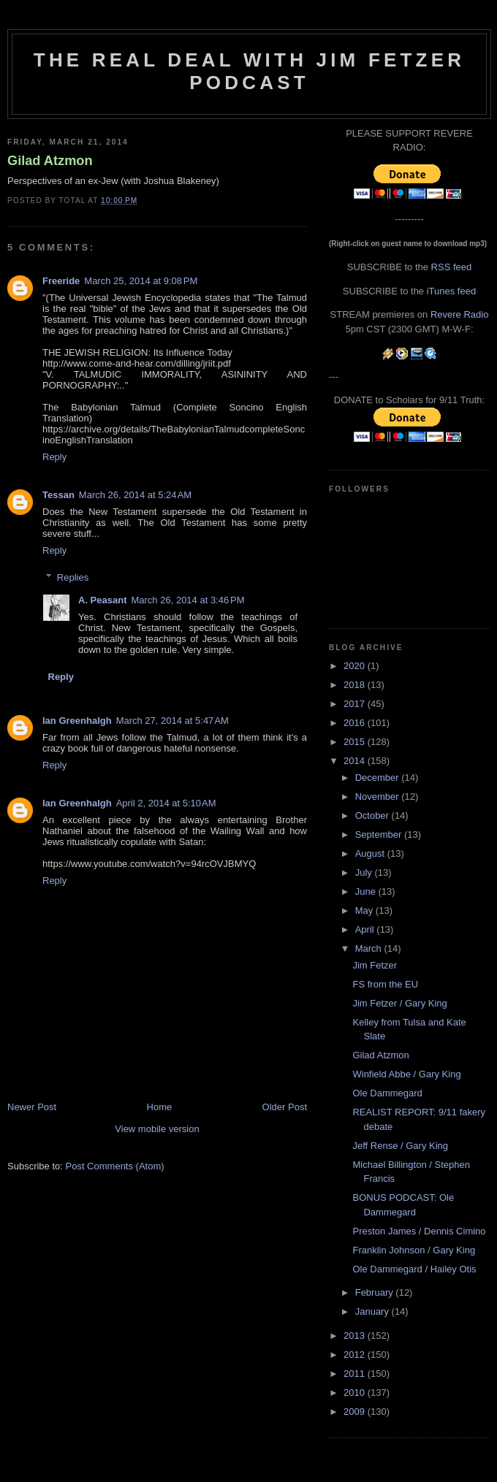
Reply (54, 456)
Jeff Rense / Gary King (400, 1145)
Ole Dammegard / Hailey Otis (414, 1269)
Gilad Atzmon (50, 160)
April (366, 929)
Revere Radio (459, 314)
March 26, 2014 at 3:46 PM (187, 600)
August (371, 853)
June (367, 891)
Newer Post (31, 1106)
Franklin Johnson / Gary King (413, 1250)
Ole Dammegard (387, 1093)
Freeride (61, 280)
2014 (356, 760)
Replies (72, 577)
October (373, 815)
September (379, 834)
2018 (356, 684)
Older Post (284, 1106)
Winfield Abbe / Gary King (406, 1074)
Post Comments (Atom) (115, 1166)
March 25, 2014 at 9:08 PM (140, 280)
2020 (356, 665)
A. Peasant (102, 600)
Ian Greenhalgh (77, 720)
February (375, 1292)
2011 (356, 1373)
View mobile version (157, 1128)
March (369, 948)
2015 (356, 741)
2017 (356, 703)
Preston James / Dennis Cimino (418, 1231)
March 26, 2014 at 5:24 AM (135, 494)
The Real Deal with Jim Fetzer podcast (249, 71)
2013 (356, 1335)
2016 (356, 722)
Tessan (58, 494)
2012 (356, 1354)
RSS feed (451, 266)
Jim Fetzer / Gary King (399, 1003)
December (378, 777)
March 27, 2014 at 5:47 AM (172, 720)
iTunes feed (451, 291)
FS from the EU (385, 984)
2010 (356, 1392)
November (378, 796)
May (365, 910)
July (365, 872)
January (373, 1311)
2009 (356, 1411)
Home (159, 1106)
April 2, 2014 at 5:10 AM (166, 803)
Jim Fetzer (374, 965)
